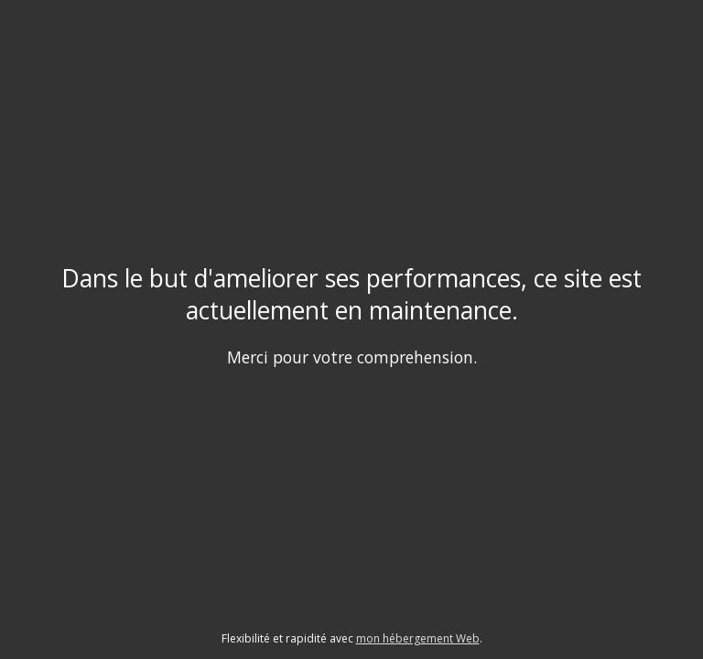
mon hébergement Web (418, 638)
